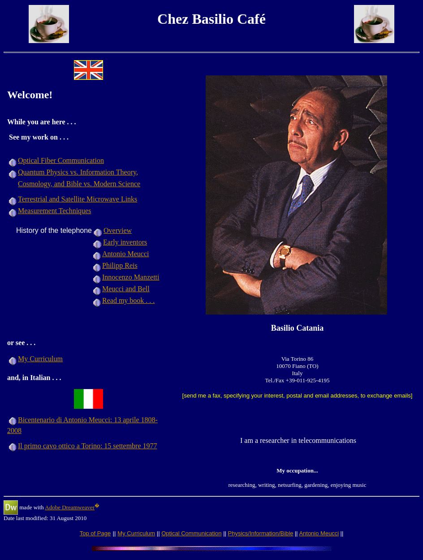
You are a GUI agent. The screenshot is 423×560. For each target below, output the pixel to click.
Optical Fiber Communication (61, 160)
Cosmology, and (42, 184)
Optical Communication (191, 533)
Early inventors (125, 242)
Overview (118, 230)
